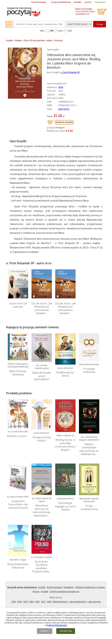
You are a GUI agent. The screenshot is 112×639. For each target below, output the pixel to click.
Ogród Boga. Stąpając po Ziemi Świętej (65, 506)
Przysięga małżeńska (89, 370)
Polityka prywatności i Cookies (90, 587)
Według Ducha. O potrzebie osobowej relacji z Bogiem (65, 444)
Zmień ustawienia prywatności (64, 591)
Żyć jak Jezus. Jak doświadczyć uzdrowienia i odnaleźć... (41, 308)
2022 (37, 601)
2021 (43, 601)
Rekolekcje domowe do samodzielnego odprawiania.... (41, 510)
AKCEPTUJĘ (66, 631)
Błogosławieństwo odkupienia (17, 566)
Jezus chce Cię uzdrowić (18, 305)
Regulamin (69, 587)
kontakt (77, 2)
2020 (49, 601)
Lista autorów (94, 601)
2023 (31, 601)
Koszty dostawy (54, 587)
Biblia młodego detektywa (17, 373)
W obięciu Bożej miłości (42, 439)
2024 (25, 601)
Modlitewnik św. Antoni (65, 374)
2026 (13, 601)
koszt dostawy (39, 2)
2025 (19, 601)
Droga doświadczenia (89, 507)
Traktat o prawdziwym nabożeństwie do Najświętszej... (89, 449)
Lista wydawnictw (77, 601)
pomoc (88, 2)
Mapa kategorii (60, 601)
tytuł (70, 30)
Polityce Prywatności (57, 625)
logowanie (100, 2)
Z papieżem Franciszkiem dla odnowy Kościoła (18, 504)
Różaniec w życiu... (18, 436)
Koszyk (41, 587)
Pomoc (36, 591)
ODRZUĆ (44, 631)
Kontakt (44, 591)
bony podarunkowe (61, 2)
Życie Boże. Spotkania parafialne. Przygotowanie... (41, 566)
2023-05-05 (63, 109)
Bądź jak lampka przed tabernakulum (42, 376)
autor (60, 30)
